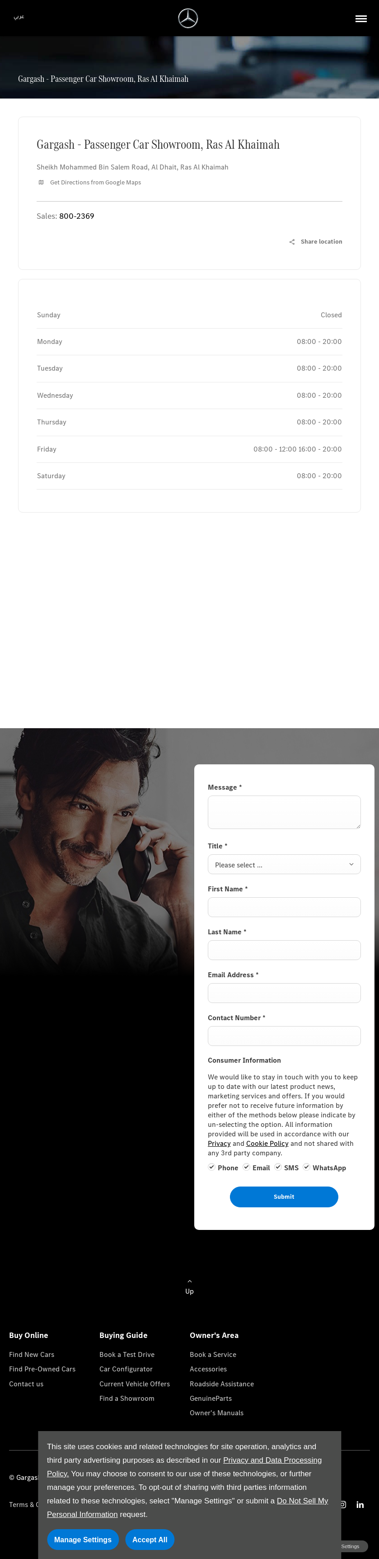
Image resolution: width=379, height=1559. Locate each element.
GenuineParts (211, 1398)
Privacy (219, 1143)
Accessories (208, 1369)
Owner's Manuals (216, 1413)
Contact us (26, 1384)
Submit (284, 1196)
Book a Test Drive (126, 1354)
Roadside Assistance (222, 1384)
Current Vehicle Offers (134, 1384)
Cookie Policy (267, 1143)
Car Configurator (126, 1369)
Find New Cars (31, 1354)
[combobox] (284, 864)
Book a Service (213, 1354)
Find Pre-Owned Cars (42, 1369)
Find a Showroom (126, 1398)
